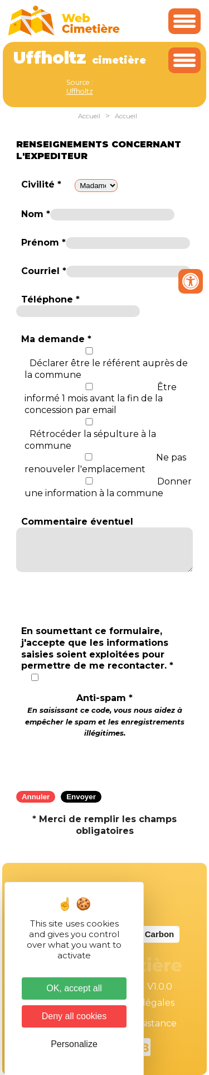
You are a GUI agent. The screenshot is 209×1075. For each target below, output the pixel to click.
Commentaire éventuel (77, 521)
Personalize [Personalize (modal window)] (74, 1044)
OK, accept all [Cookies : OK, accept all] (74, 988)
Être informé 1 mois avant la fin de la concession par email (101, 399)
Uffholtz (79, 91)
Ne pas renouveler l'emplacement (105, 463)
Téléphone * (50, 299)
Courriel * (43, 271)
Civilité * (41, 184)
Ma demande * (56, 339)
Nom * (35, 214)
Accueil (89, 116)
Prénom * (43, 242)
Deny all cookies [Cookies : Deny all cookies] (74, 1016)
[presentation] (104, 761)
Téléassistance (145, 1023)
